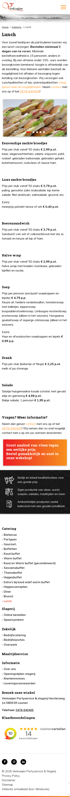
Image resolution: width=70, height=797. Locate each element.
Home (5, 27)
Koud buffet (12, 553)
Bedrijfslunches (14, 640)
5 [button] (44, 132)
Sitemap (7, 784)
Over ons (10, 669)
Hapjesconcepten (15, 587)
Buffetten (10, 549)
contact (56, 87)
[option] (35, 118)
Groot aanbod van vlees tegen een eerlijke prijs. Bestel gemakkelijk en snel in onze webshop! (32, 451)
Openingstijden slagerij (19, 674)
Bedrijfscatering (15, 635)
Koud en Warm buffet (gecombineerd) (30, 563)
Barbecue (10, 534)
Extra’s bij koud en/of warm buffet (27, 582)
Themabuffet (13, 572)
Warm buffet (12, 558)
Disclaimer (8, 780)
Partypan (10, 539)
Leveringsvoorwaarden (19, 683)
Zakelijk (9, 629)
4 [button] (40, 132)
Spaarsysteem (14, 619)
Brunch (8, 596)
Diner (7, 591)
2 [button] (33, 132)
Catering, (17, 27)
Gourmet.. (10, 544)
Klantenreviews (14, 678)
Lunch (8, 601)
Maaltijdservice (15, 654)
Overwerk (10, 644)
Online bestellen (15, 615)
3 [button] (37, 132)
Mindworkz (42, 789)
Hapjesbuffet (13, 577)
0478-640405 (30, 91)
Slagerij (8, 609)
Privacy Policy (11, 775)
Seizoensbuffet (14, 568)
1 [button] (28, 132)
